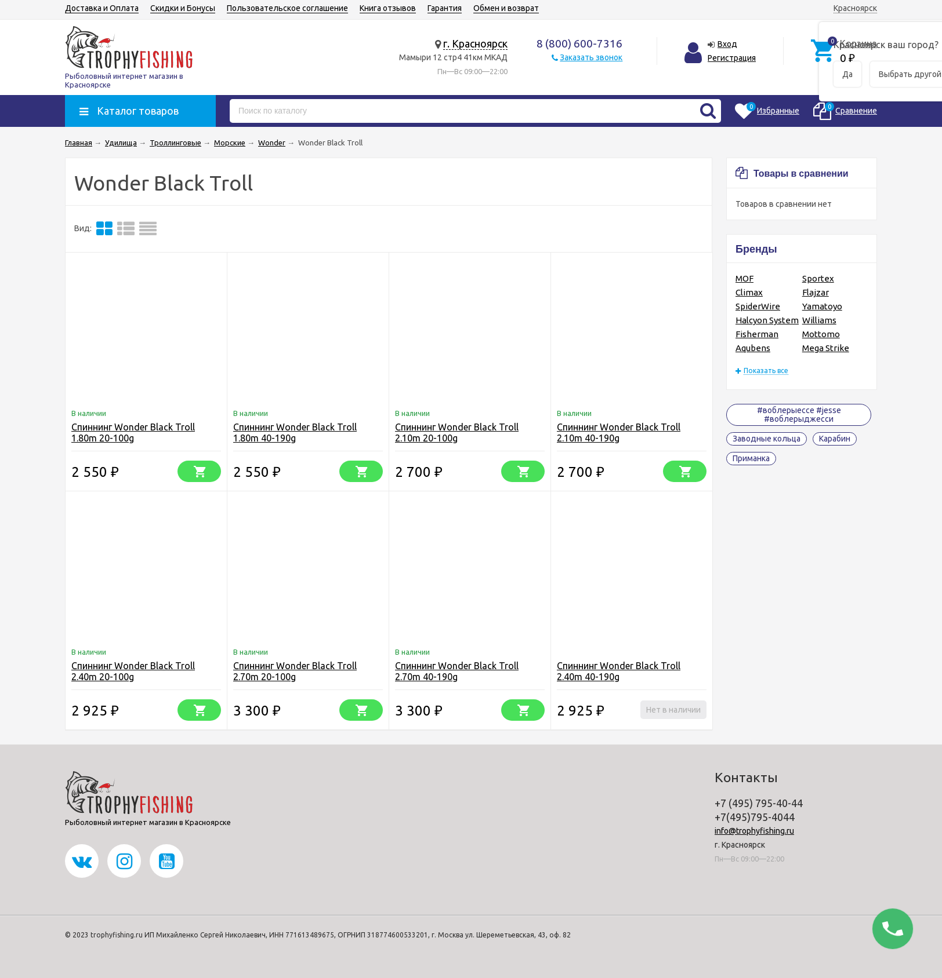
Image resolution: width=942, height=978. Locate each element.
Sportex (818, 278)
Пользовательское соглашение (287, 8)
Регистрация (732, 58)
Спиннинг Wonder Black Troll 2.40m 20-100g (133, 671)
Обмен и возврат (506, 8)
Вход (727, 44)
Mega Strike (825, 348)
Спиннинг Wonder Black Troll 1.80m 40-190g (295, 432)
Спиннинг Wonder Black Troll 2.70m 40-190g (457, 671)
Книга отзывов (388, 8)
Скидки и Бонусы (182, 8)
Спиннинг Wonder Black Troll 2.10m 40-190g (618, 432)
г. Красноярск (475, 43)
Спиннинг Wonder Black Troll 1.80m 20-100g (133, 432)
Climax (749, 292)
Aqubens (753, 348)
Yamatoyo (822, 306)
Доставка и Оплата (102, 8)
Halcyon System (767, 320)
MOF (744, 278)
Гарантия (444, 8)
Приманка (751, 458)
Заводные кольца (766, 438)
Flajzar (815, 292)
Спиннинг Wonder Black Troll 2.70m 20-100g (295, 671)
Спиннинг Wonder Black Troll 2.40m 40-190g (618, 671)
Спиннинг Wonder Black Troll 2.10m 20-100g (457, 432)
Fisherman (757, 334)
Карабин (834, 438)
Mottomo (821, 334)
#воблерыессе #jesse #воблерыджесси (799, 415)
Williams (819, 320)
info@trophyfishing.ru (754, 830)
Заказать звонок (591, 57)
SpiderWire (758, 306)
